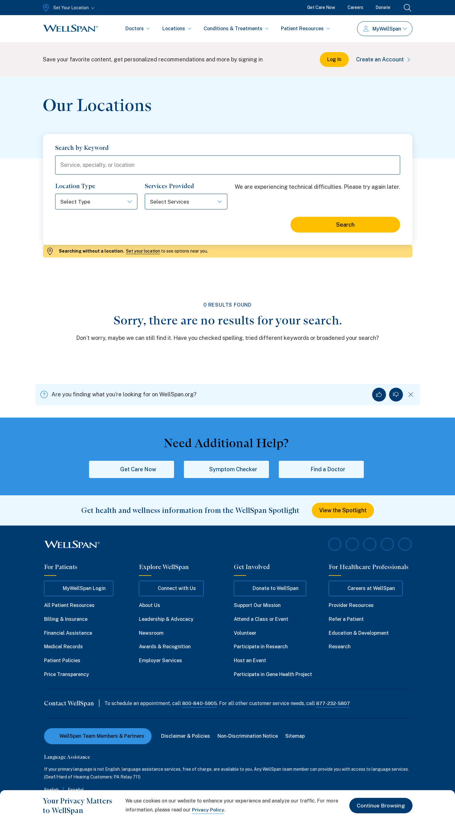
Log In (333, 59)
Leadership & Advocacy (166, 619)
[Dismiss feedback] (411, 395)
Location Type (75, 186)
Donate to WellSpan (270, 588)
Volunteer (245, 633)
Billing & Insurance (65, 619)
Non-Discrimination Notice (248, 736)
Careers (355, 7)
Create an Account (383, 59)
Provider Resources (351, 606)
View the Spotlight (342, 511)
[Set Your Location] (68, 7)
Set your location (143, 251)
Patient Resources (305, 28)
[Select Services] (186, 202)
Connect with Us (171, 588)
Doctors (137, 28)
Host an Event (250, 661)
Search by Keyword (82, 147)
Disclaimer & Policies (185, 736)
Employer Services (160, 661)
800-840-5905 (199, 704)
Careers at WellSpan (365, 588)
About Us (149, 606)
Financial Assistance (68, 633)
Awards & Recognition (165, 647)
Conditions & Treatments (236, 28)
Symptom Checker (226, 470)
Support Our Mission (257, 606)
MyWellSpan (385, 29)
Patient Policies (62, 661)
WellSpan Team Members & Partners (97, 736)
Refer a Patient (346, 619)
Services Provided (169, 186)
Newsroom (151, 633)
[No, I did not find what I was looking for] (396, 395)
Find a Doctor (321, 470)
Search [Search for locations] (345, 225)
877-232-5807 (334, 704)
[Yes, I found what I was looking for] (379, 395)
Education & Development (359, 633)
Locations (176, 28)
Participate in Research (261, 647)
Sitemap (295, 736)
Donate (383, 7)
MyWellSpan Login (79, 588)
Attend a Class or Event (261, 619)
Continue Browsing (380, 805)
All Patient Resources (69, 606)
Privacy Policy (208, 810)
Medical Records (63, 647)
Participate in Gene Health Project (273, 675)
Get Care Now (321, 7)
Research (340, 647)
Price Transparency (66, 675)
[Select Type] (96, 202)
